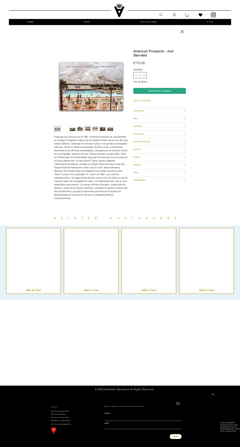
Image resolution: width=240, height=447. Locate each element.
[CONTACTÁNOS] (178, 403)
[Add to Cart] (33, 290)
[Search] (160, 15)
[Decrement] (136, 75)
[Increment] (144, 75)
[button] (187, 15)
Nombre (107, 413)
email (106, 423)
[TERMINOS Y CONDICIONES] (63, 421)
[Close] (182, 32)
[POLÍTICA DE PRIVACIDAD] (71, 411)
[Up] (212, 394)
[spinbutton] (140, 75)
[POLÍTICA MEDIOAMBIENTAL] (63, 424)
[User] (174, 15)
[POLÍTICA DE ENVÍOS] (72, 414)
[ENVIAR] (176, 436)
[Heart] (200, 15)
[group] (120, 261)
